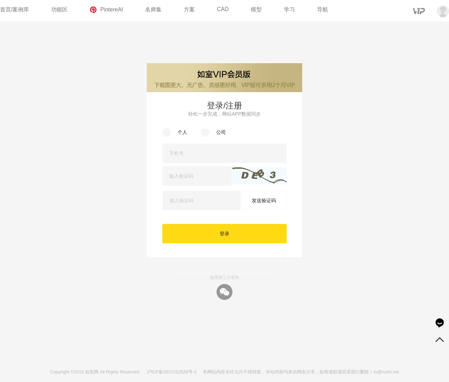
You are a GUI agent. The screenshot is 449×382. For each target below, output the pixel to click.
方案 (189, 9)
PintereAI (106, 9)
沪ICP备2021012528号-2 (172, 371)
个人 (182, 132)
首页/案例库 (14, 9)
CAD (223, 9)
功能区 (59, 9)
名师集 (153, 9)
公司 (221, 132)
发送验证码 (264, 200)
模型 (256, 9)
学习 (289, 9)
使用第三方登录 (224, 277)
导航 (322, 9)
